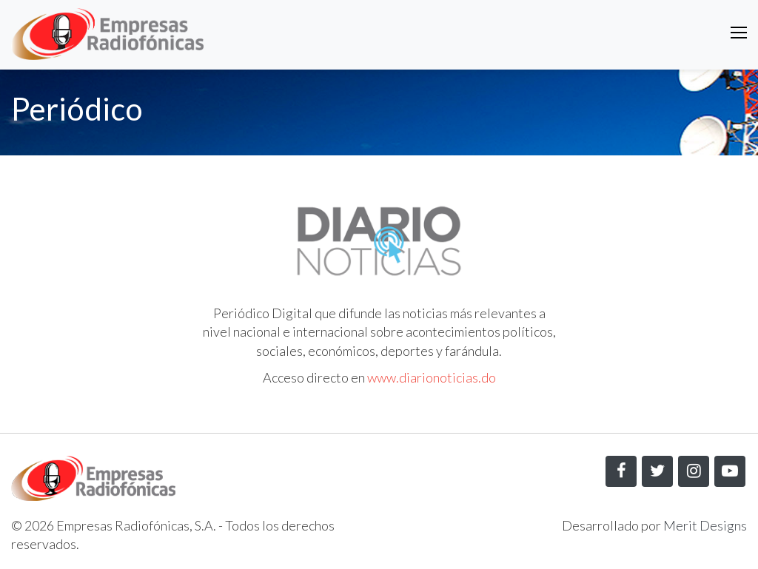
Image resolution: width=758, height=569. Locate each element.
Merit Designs (705, 525)
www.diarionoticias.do (431, 377)
